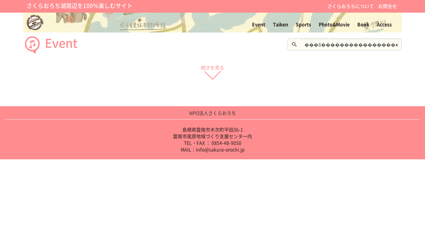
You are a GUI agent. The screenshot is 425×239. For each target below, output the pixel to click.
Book (363, 24)
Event (258, 24)
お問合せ (387, 6)
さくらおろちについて (350, 6)
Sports (303, 24)
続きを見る (212, 71)
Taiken (280, 24)
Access (384, 24)
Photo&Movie (334, 24)
